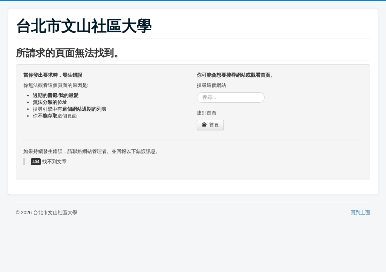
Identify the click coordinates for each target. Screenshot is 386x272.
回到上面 (360, 212)
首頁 (210, 125)
